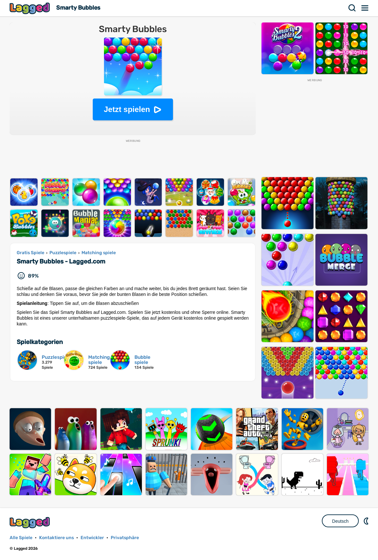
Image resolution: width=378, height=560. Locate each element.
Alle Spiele (21, 537)
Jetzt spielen (127, 109)
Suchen (352, 8)
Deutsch (340, 521)
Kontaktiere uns (56, 537)
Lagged (30, 8)
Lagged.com (30, 522)
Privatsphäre (125, 537)
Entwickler (92, 537)
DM (366, 520)
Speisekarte (365, 8)
